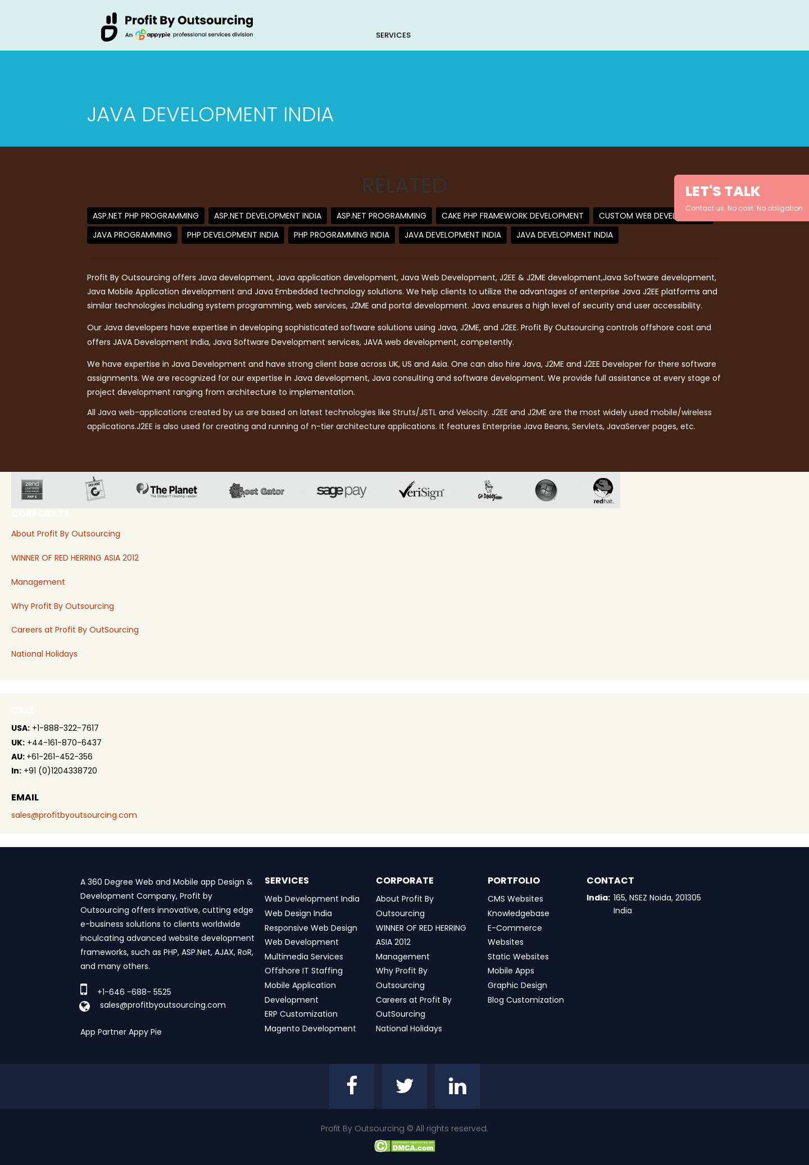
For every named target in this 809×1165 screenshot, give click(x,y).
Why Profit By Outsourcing (62, 606)
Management (38, 582)
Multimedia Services (304, 956)
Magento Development (310, 1028)
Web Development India (312, 898)
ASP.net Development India (267, 215)
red (610, 490)
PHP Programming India (341, 234)
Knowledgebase (518, 913)
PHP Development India (233, 234)
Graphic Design (517, 985)
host (265, 490)
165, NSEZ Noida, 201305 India (657, 904)
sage (350, 490)
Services (393, 35)
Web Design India (298, 913)
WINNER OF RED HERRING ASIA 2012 (75, 557)
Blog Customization (526, 999)
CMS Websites (515, 898)
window (554, 490)
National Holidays (44, 653)
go (499, 490)
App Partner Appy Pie (121, 1031)
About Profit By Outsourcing (65, 533)
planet (175, 490)
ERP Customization (301, 1014)
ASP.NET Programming (381, 215)
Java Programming (132, 234)
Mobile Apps (511, 970)
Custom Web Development (653, 215)
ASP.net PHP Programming (146, 215)
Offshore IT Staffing (304, 970)
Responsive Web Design (311, 928)
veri (430, 490)
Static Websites (518, 956)
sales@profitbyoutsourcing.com (74, 815)
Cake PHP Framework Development (513, 215)
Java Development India (452, 234)
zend (40, 490)
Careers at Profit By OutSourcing (75, 629)
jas (99, 490)
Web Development (302, 942)
